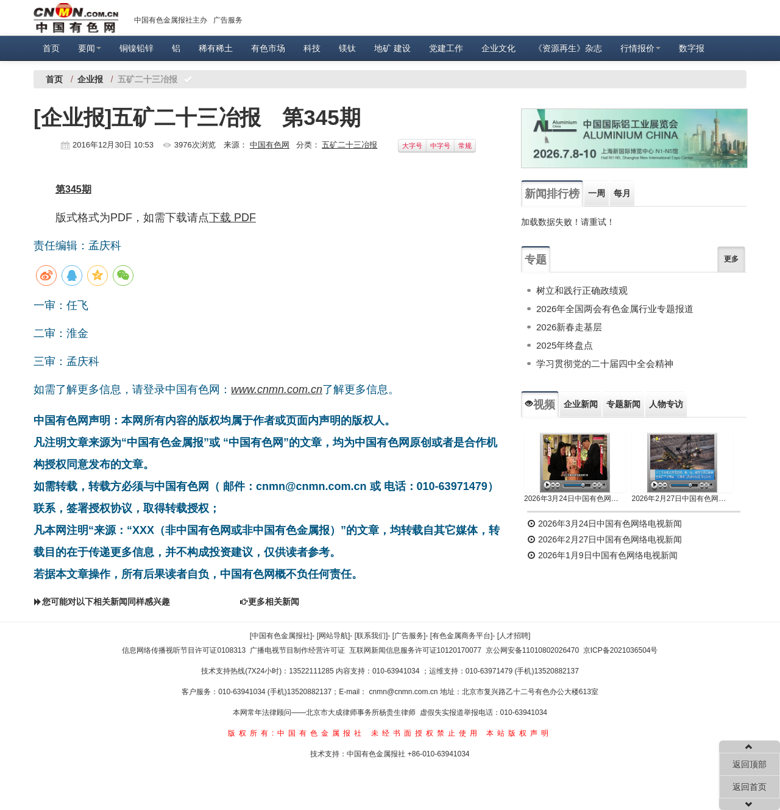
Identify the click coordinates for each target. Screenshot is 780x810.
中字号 (440, 145)
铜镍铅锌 (136, 48)
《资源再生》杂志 (568, 48)
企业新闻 (581, 404)
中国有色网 (269, 144)
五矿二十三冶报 (349, 144)
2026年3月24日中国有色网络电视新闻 (575, 498)
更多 (731, 259)
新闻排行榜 (552, 194)
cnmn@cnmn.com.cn (404, 691)
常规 (465, 145)
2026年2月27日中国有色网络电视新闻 (683, 498)
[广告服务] (409, 635)
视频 (540, 405)
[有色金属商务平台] (461, 635)
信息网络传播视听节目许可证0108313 (184, 650)
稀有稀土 (216, 48)
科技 (312, 48)
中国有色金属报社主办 (170, 20)
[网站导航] (333, 635)
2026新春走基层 (569, 327)
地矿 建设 (392, 48)
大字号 (412, 145)
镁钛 (347, 48)
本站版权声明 (519, 733)
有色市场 (268, 48)
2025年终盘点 (564, 345)
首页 (51, 48)
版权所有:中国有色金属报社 (296, 733)
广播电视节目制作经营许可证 (297, 650)
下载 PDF (232, 217)
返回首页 (749, 787)
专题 (536, 260)
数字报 (691, 48)
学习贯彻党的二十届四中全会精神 (604, 363)
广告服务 (228, 20)
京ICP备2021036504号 (620, 650)
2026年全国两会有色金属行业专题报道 (614, 309)
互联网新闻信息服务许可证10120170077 (415, 650)
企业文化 (498, 48)
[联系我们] (371, 635)
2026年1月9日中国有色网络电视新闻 (602, 555)
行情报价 (640, 48)
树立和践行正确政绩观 (582, 290)
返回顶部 (749, 764)
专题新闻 (623, 404)
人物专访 (666, 404)
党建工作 (446, 48)
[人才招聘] (514, 635)
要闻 (89, 48)
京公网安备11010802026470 (532, 650)
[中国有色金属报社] (281, 635)
